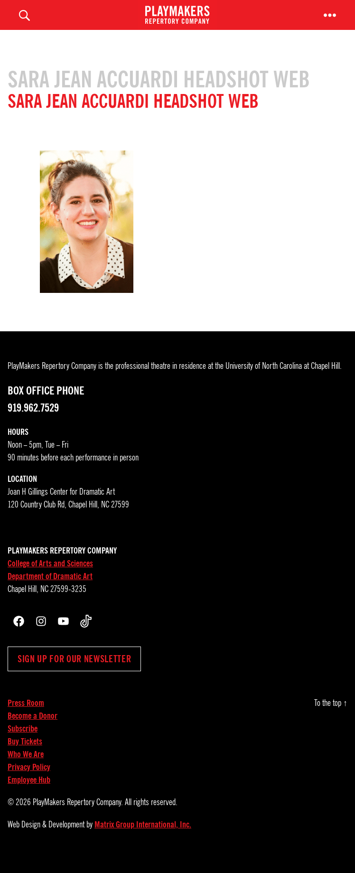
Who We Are (26, 767)
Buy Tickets (25, 754)
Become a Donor (32, 728)
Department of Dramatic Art (50, 589)
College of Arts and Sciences (50, 576)
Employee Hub (29, 792)
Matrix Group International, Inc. (142, 837)
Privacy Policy (29, 780)
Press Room (26, 716)
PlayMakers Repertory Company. (78, 815)
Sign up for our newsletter (74, 672)
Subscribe (22, 741)
